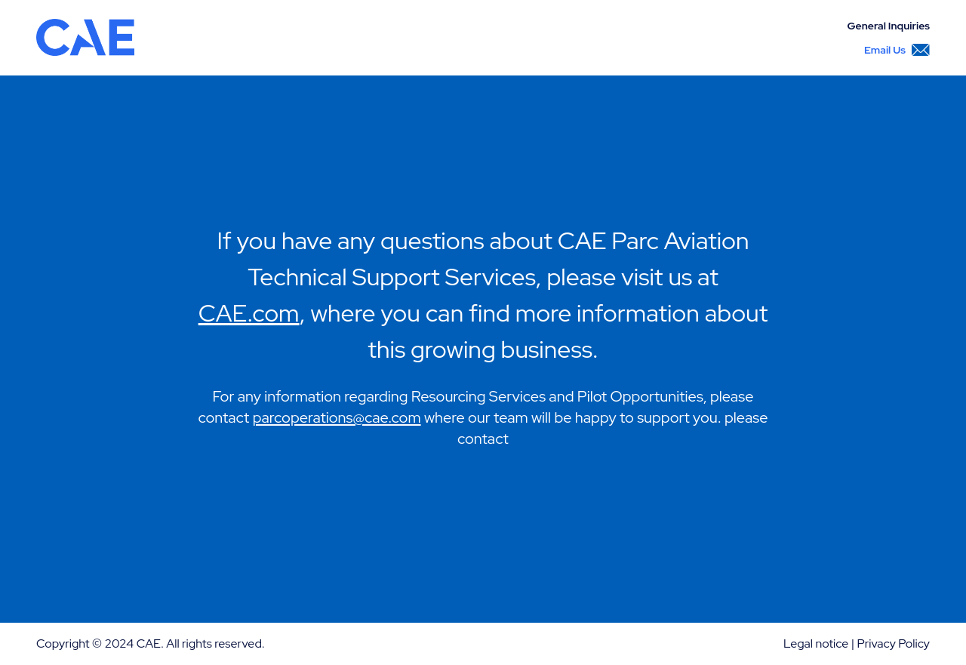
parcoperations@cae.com (337, 417)
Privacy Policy (893, 643)
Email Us (897, 50)
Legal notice (815, 643)
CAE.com (249, 313)
